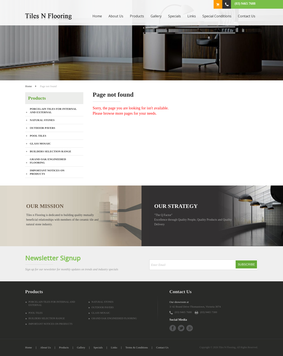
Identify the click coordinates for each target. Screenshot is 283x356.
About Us (116, 16)
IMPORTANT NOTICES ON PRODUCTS (47, 172)
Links (191, 16)
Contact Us (246, 16)
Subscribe (246, 264)
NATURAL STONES (42, 120)
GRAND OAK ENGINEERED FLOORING (48, 161)
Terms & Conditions (136, 347)
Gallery (156, 16)
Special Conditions (216, 16)
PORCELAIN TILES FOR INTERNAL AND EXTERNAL (53, 110)
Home (97, 16)
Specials (174, 16)
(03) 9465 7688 (245, 3)
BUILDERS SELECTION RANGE (50, 151)
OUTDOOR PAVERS (42, 127)
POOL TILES (38, 135)
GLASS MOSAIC (40, 143)
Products (137, 16)
